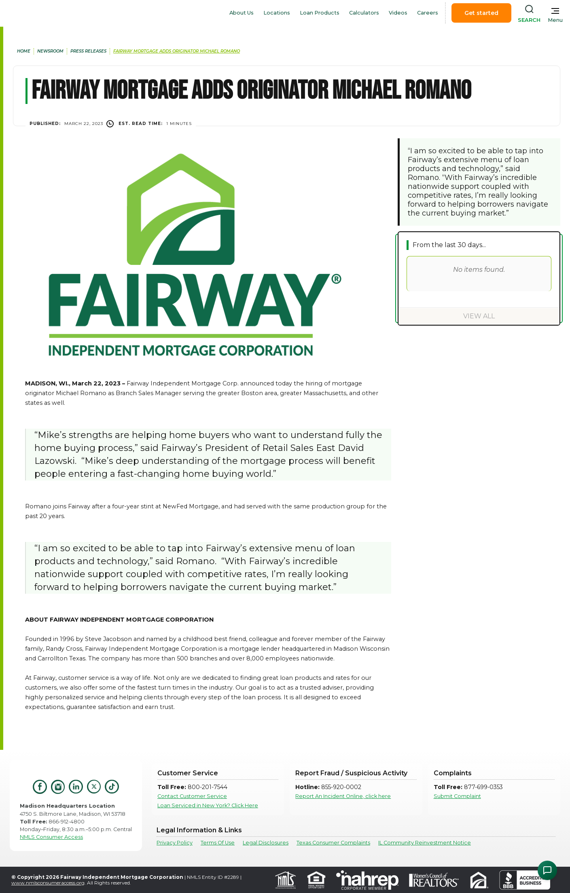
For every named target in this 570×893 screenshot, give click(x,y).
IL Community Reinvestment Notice (424, 843)
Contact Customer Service (192, 796)
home (23, 51)
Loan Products (319, 13)
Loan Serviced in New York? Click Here (207, 805)
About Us (241, 13)
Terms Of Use (218, 843)
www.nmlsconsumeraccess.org (48, 883)
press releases (88, 51)
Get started (481, 13)
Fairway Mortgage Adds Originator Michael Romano (176, 51)
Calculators (364, 13)
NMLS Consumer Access (51, 837)
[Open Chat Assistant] (547, 870)
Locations (276, 13)
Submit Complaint (457, 796)
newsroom (50, 51)
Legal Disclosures (265, 843)
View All (479, 316)
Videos (398, 13)
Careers (427, 13)
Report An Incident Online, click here (343, 796)
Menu (555, 20)
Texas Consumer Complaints (333, 843)
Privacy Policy (175, 843)
